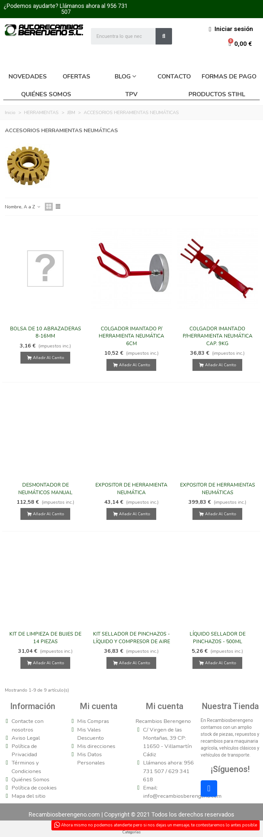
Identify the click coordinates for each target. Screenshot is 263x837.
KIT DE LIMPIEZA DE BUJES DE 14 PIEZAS (45, 638)
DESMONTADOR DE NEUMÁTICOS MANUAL (45, 489)
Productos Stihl (217, 94)
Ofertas (76, 76)
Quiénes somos (46, 94)
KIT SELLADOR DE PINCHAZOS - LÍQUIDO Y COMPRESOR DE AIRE (131, 638)
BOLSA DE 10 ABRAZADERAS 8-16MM (45, 332)
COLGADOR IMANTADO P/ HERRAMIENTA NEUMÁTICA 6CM (131, 336)
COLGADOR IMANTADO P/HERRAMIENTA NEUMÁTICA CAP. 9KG (217, 336)
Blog (123, 76)
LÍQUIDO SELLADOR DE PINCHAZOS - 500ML (218, 638)
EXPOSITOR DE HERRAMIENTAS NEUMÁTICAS (217, 489)
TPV (131, 94)
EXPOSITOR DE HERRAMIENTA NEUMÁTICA (131, 489)
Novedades (28, 76)
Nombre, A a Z (23, 207)
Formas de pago (229, 76)
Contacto (174, 76)
